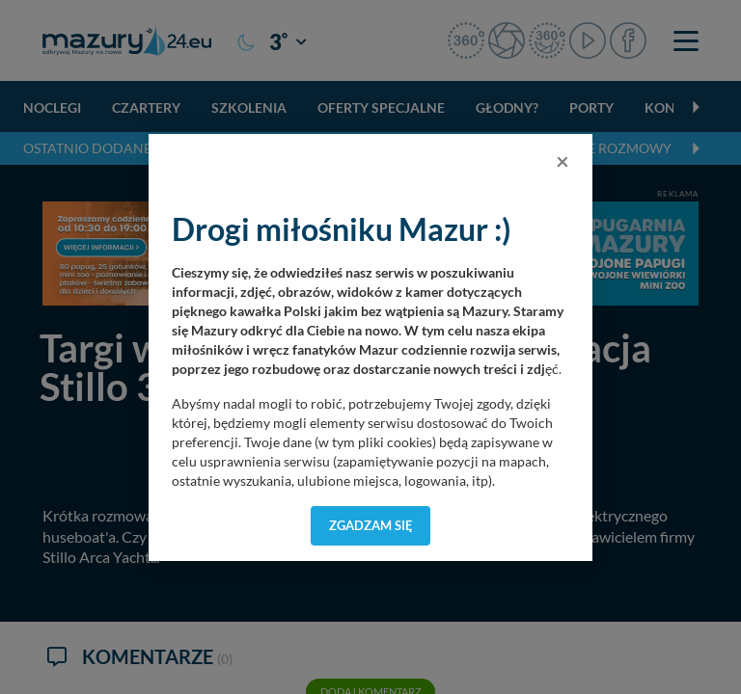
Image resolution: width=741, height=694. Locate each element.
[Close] (562, 161)
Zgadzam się (371, 525)
